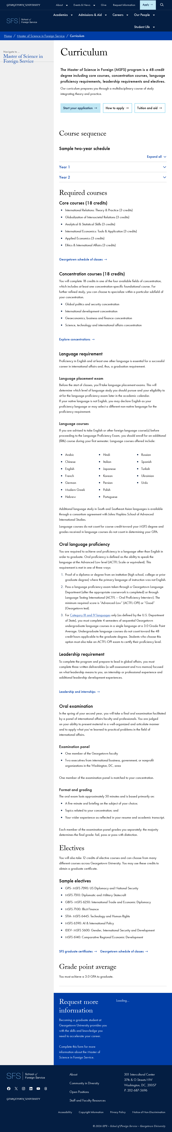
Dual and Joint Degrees (22, 85)
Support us (13, 193)
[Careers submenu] (127, 15)
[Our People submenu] (154, 15)
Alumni (11, 167)
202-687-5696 (137, 1090)
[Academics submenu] (72, 15)
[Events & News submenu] (94, 5)
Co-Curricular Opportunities (22, 94)
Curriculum (13, 74)
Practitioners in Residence (23, 173)
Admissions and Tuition (18, 109)
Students (12, 150)
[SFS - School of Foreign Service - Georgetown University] (22, 21)
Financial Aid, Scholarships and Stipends (27, 123)
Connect (8, 188)
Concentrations (16, 79)
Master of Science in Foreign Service (23, 60)
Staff (10, 161)
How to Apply (16, 115)
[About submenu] (67, 5)
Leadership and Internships (24, 100)
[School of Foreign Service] (26, 1076)
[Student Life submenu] (154, 27)
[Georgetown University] (23, 5)
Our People (11, 144)
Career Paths (12, 134)
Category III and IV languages (90, 615)
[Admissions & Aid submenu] (106, 15)
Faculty (11, 155)
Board (11, 178)
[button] (157, 157)
